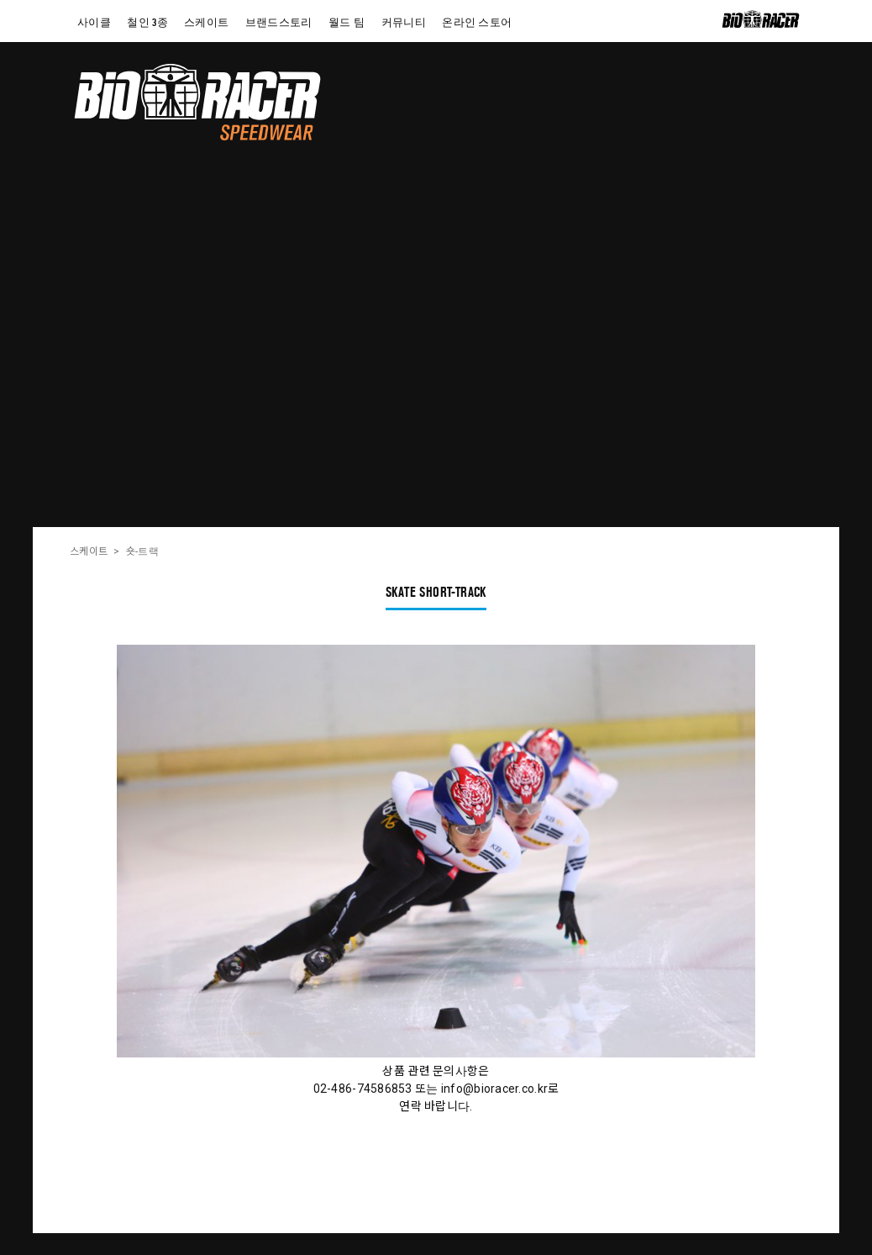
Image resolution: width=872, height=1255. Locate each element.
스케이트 (89, 551)
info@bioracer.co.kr (494, 1088)
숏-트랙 (142, 551)
